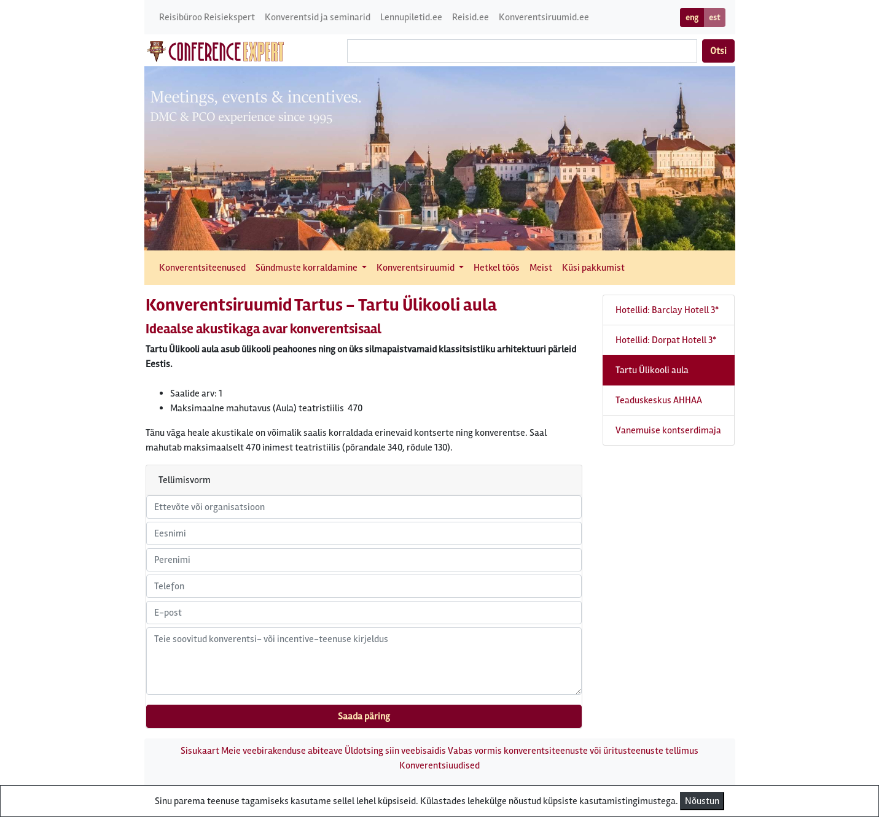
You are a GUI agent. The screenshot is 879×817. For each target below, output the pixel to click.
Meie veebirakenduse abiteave (282, 751)
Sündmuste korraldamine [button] (307, 267)
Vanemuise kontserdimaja (668, 430)
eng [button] (692, 17)
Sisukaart (200, 751)
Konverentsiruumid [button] (416, 267)
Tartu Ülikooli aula (652, 370)
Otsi (718, 51)
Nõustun (702, 801)
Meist (540, 267)
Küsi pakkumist (593, 267)
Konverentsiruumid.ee (544, 17)
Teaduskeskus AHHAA (658, 400)
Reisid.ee (470, 17)
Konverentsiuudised (439, 765)
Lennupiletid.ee (411, 17)
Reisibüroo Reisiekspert (207, 17)
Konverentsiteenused (202, 267)
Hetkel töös (497, 267)
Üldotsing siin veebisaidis (395, 751)
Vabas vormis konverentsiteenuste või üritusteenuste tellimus (573, 751)
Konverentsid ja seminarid (317, 17)
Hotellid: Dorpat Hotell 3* (665, 340)
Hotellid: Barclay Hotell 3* (667, 310)
